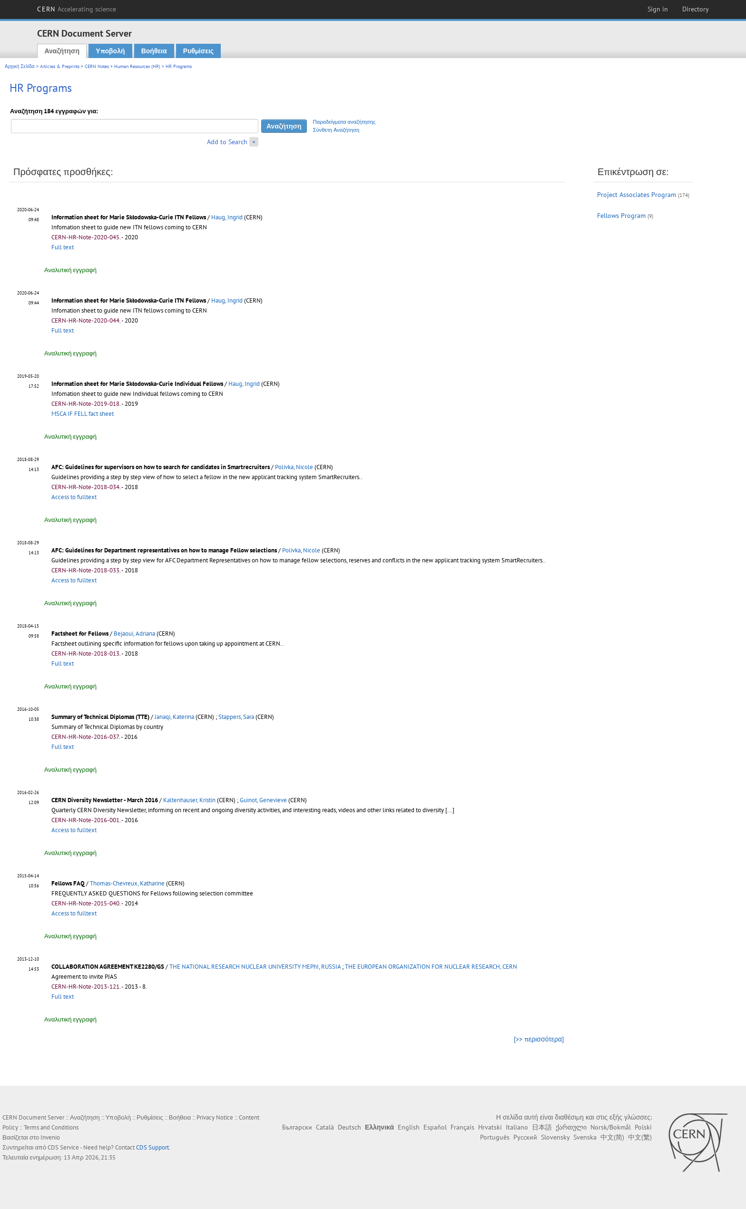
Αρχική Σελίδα (20, 66)
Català (325, 1127)
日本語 (542, 1127)
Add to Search (227, 142)
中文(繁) (640, 1137)
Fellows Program (621, 215)
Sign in (658, 9)
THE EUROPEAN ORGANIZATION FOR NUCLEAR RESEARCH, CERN (431, 967)
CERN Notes (97, 66)
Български (297, 1127)
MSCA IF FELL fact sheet (82, 414)
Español (435, 1127)
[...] (449, 810)
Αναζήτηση (61, 51)
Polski (643, 1127)
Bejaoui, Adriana (134, 633)
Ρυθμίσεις (198, 51)
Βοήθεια (154, 51)
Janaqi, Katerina (174, 717)
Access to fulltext (74, 497)
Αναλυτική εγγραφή (70, 270)
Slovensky (555, 1137)
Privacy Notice (214, 1117)
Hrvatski (490, 1127)
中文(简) (612, 1137)
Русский (525, 1137)
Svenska (585, 1137)
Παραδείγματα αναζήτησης (344, 121)
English (409, 1127)
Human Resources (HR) (137, 66)
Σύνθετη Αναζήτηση (336, 130)
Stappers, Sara (236, 717)
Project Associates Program (636, 194)
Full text (62, 247)
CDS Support (152, 1147)
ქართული (571, 1127)
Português (495, 1137)
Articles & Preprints (59, 66)
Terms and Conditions (51, 1127)
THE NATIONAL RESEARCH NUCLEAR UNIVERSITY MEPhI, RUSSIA (255, 967)
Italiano (517, 1127)
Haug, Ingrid (227, 217)
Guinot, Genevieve (263, 800)
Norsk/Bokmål (610, 1127)
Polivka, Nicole (294, 467)
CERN (76, 9)
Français (462, 1127)
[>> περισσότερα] (539, 1039)
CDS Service (63, 1147)
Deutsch (349, 1127)
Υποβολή (110, 51)
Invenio (50, 1137)
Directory (695, 9)
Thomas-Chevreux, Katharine (127, 883)
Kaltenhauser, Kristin (189, 800)
